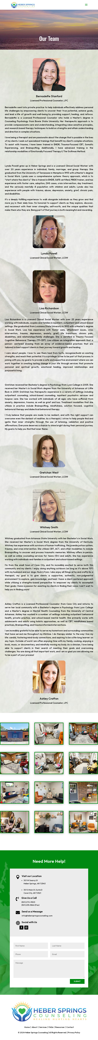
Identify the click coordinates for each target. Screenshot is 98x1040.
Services (43, 1027)
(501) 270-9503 (28, 902)
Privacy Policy (74, 1032)
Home (27, 1027)
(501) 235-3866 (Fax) (30, 905)
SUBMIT (77, 981)
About (34, 1027)
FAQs (51, 1027)
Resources (59, 1027)
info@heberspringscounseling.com (37, 915)
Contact (70, 1027)
